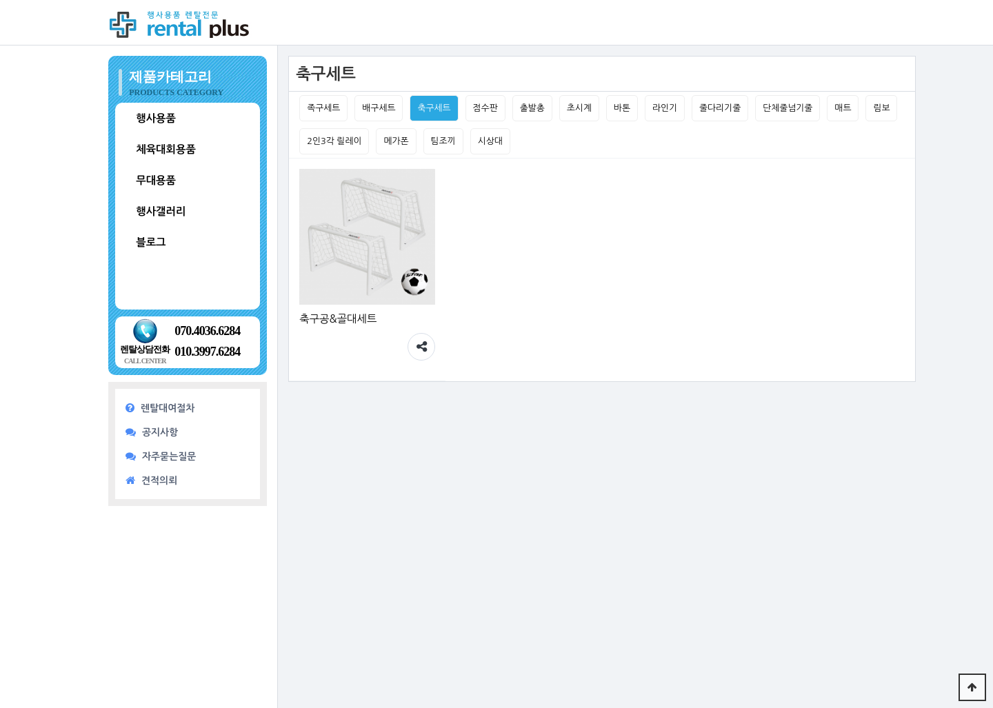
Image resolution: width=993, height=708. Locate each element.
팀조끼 (443, 140)
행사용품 (156, 118)
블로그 (151, 242)
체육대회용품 (166, 149)
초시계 (579, 107)
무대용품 (156, 180)
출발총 (532, 107)
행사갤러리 (160, 211)
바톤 (622, 107)
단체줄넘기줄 (787, 107)
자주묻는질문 (161, 456)
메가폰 (395, 140)
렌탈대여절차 (160, 408)
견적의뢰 (151, 480)
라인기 (664, 107)
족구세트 (323, 107)
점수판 (485, 107)
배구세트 (378, 107)
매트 (842, 107)
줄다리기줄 (720, 107)
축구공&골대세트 (338, 319)
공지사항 (152, 432)
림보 (881, 107)
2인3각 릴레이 (334, 140)
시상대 (490, 140)
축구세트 (433, 107)
